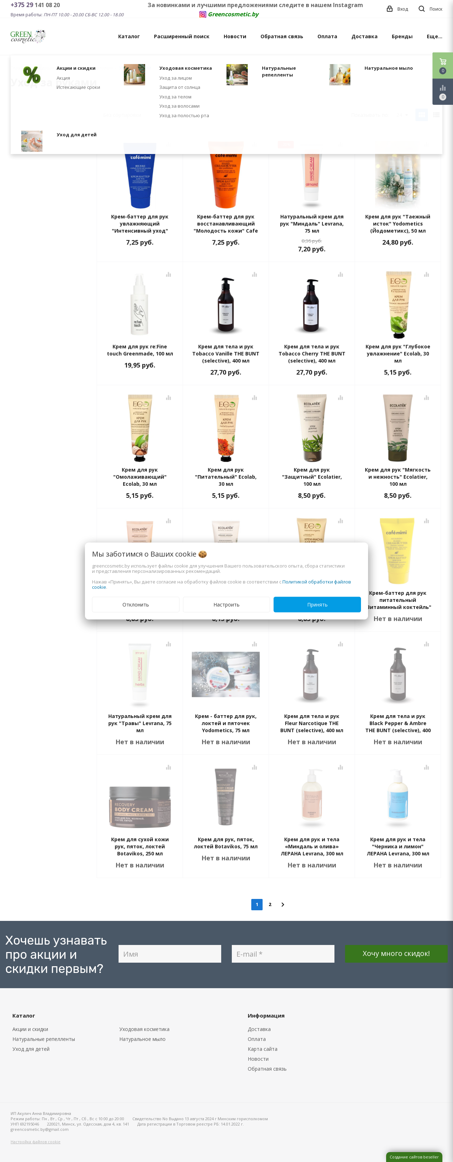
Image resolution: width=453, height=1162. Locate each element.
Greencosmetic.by (233, 14)
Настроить (226, 604)
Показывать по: (370, 115)
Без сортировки (134, 115)
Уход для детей (31, 1049)
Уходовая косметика (144, 1029)
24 (402, 115)
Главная (19, 68)
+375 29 (23, 5)
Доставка (364, 36)
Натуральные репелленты (43, 1039)
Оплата (327, 36)
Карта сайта (262, 1049)
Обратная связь (281, 36)
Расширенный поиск (182, 36)
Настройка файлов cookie (36, 1141)
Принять (317, 604)
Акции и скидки (30, 1029)
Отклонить (135, 604)
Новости (235, 36)
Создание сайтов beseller (414, 1157)
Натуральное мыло (142, 1039)
